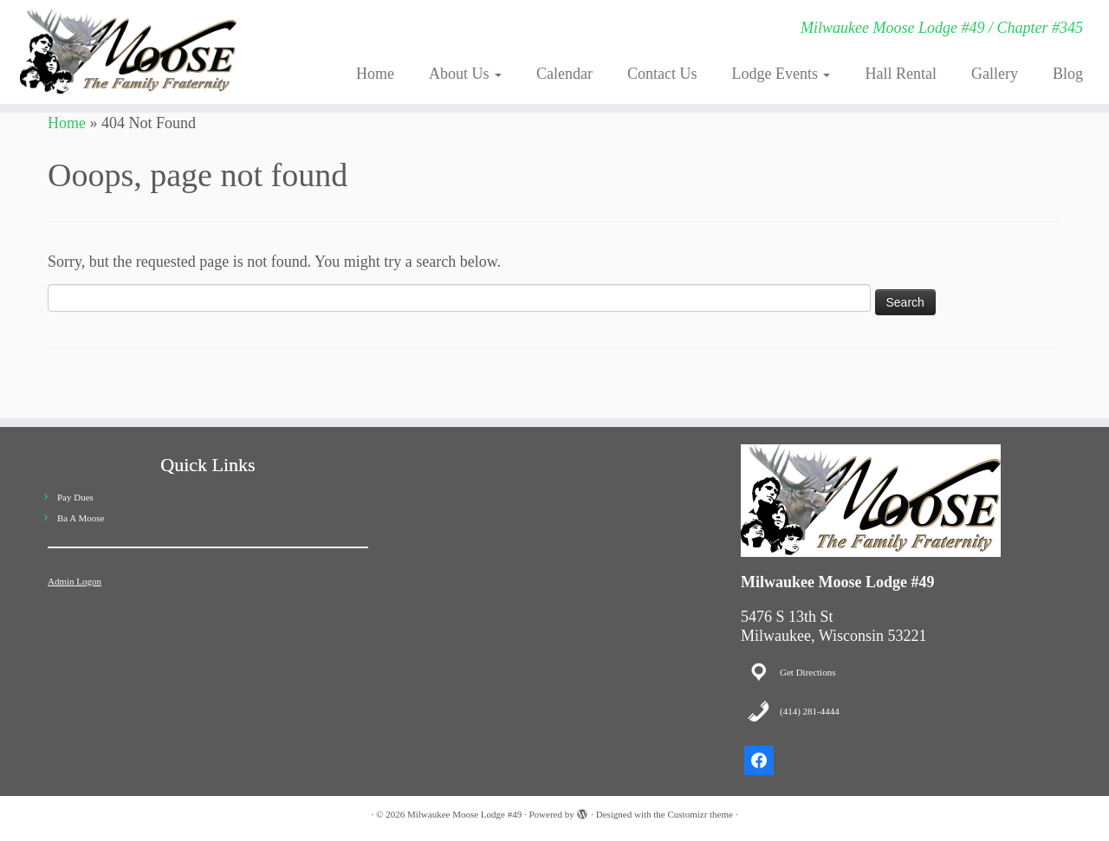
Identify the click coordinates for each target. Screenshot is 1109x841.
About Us (465, 73)
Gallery (994, 73)
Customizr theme (699, 814)
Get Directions (807, 672)
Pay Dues (75, 497)
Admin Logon (74, 581)
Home (375, 73)
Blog (1068, 73)
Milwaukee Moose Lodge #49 (464, 814)
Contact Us (662, 73)
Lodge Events (781, 73)
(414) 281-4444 (810, 711)
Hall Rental (900, 73)
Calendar (564, 73)
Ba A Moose (80, 518)
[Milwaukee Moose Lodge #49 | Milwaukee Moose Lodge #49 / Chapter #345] (128, 52)
